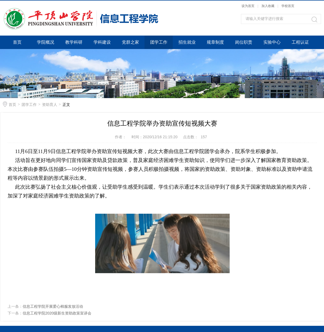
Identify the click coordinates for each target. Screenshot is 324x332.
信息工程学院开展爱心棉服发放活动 (53, 306)
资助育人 (49, 104)
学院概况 (45, 42)
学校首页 (287, 6)
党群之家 (130, 42)
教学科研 (73, 42)
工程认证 (300, 42)
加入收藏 (267, 6)
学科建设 (102, 42)
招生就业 (187, 42)
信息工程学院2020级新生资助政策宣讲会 (57, 313)
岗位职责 (243, 42)
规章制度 (215, 42)
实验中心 (272, 42)
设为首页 (248, 6)
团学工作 (158, 42)
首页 (17, 42)
